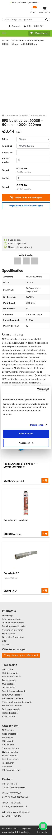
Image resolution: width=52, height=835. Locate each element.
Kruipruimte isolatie (12, 705)
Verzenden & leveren (12, 629)
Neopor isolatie (10, 733)
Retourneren (8, 633)
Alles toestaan (26, 433)
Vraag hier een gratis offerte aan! (21, 655)
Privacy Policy (23, 832)
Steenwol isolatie (10, 748)
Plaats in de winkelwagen (26, 197)
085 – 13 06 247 (12, 802)
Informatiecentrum (11, 619)
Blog (4, 640)
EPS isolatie (17, 40)
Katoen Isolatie (9, 755)
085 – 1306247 (11, 815)
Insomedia (42, 832)
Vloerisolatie (8, 716)
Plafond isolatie (10, 712)
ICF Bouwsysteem (11, 770)
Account (14, 26)
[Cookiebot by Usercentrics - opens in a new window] (37, 390)
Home (5, 40)
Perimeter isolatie (11, 709)
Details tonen (36, 425)
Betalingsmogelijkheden (14, 626)
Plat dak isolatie (10, 673)
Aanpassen (26, 443)
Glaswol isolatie (10, 751)
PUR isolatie (8, 741)
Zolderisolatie (9, 680)
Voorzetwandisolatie (12, 698)
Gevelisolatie (8, 687)
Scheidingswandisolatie (14, 691)
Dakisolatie (7, 669)
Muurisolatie (8, 683)
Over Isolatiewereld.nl (13, 622)
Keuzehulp (7, 615)
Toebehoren (8, 762)
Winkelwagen (39, 33)
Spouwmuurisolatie (12, 694)
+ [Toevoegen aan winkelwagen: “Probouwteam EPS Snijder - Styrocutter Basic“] (45, 480)
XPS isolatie (8, 744)
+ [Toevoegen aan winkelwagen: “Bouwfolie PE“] (45, 590)
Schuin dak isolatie (11, 676)
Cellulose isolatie (10, 759)
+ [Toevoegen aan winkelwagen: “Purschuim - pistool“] (45, 533)
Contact (6, 644)
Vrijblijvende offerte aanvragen (26, 205)
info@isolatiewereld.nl (15, 806)
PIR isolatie (7, 737)
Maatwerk (7, 766)
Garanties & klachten (13, 637)
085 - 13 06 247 (34, 26)
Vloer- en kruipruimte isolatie (17, 702)
